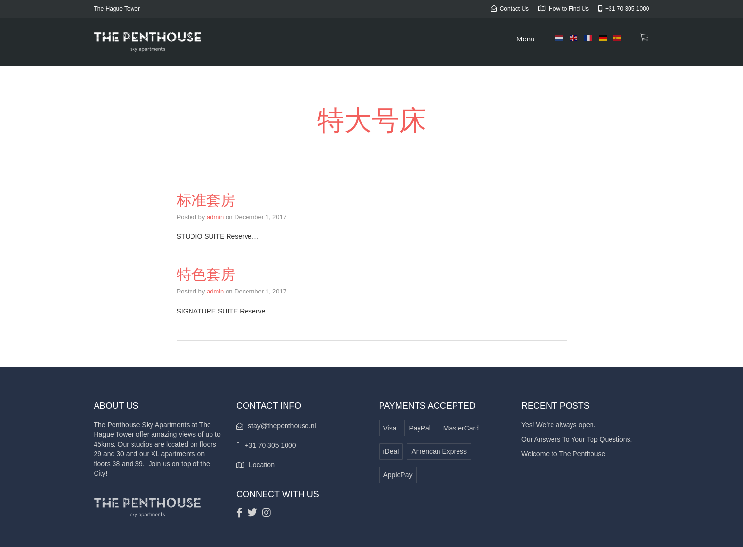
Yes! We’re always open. (558, 425)
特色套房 (206, 274)
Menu (525, 39)
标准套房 (206, 200)
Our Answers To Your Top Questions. (576, 439)
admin (215, 217)
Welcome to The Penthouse (563, 454)
